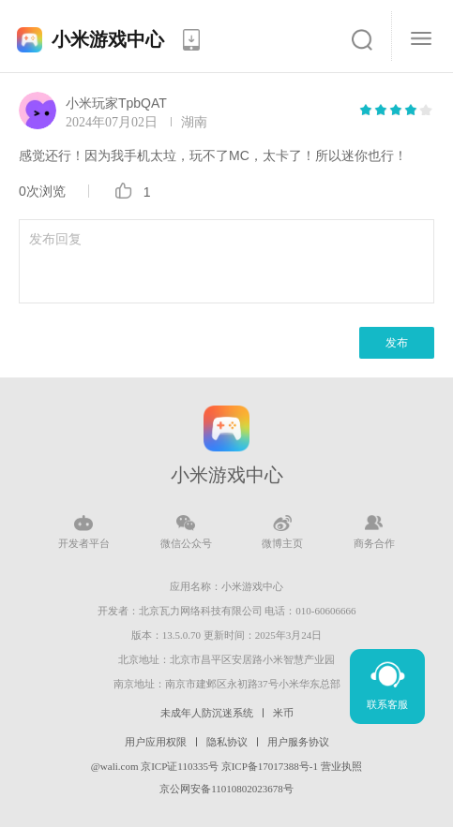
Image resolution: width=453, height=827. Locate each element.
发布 (396, 342)
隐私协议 (227, 741)
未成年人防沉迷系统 (206, 712)
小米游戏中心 (108, 39)
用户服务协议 (298, 741)
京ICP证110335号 (180, 766)
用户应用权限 (156, 741)
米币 (283, 712)
